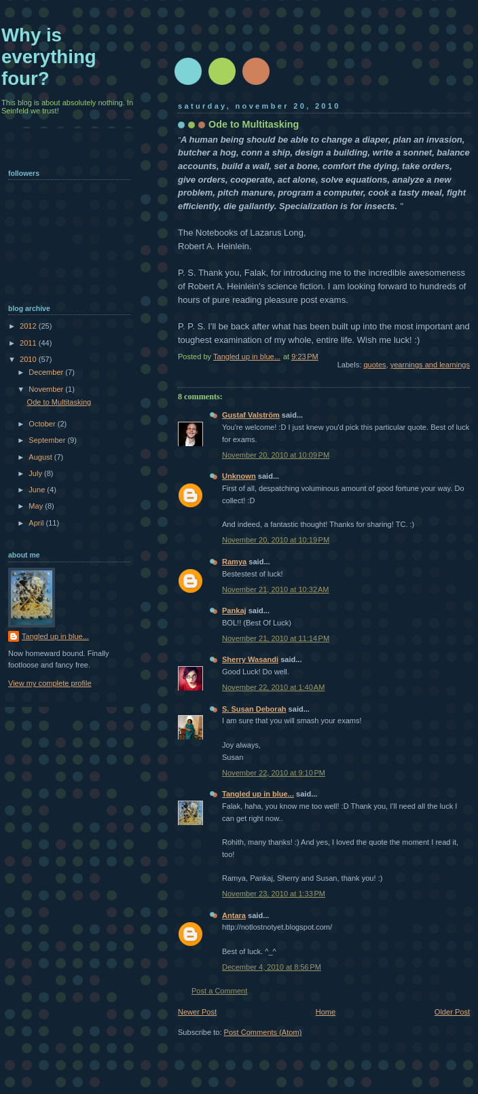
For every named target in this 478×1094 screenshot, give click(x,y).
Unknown (239, 476)
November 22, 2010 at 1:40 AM (273, 687)
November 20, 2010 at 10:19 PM (275, 540)
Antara (234, 915)
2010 (29, 359)
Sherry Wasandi (250, 659)
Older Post (452, 1012)
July (36, 473)
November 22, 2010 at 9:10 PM (273, 773)
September (48, 440)
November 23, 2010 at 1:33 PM (273, 894)
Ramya (234, 562)
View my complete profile (50, 683)
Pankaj (234, 610)
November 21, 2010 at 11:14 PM (275, 638)
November (47, 389)
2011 (29, 343)
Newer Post (197, 1012)
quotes (374, 365)
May (37, 506)
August (41, 457)
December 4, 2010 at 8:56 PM (271, 967)
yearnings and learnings (430, 365)
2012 (29, 326)
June (38, 490)
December (47, 372)
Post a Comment (219, 991)
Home (325, 1012)
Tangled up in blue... (258, 794)
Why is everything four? (48, 56)
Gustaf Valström (251, 415)
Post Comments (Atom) (263, 1032)
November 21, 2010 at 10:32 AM (275, 589)
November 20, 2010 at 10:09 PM (275, 455)
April (37, 523)
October (43, 424)
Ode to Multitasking (59, 402)
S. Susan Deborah (254, 709)
